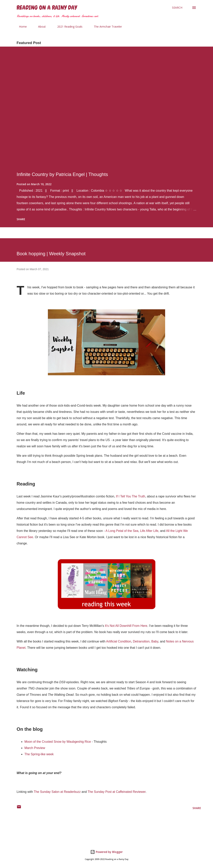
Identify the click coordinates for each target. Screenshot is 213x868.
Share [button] (21, 219)
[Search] (177, 8)
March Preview (34, 748)
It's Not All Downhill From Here (126, 625)
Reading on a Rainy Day (47, 7)
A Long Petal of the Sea (122, 530)
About (39, 26)
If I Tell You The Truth (130, 496)
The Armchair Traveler (105, 26)
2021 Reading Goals (67, 26)
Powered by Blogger (106, 852)
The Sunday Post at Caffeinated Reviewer (117, 791)
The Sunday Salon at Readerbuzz (57, 791)
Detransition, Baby (145, 641)
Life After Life (149, 530)
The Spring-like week (39, 754)
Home (20, 26)
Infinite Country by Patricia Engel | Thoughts (62, 174)
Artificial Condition (118, 641)
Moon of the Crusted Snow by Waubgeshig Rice (57, 741)
